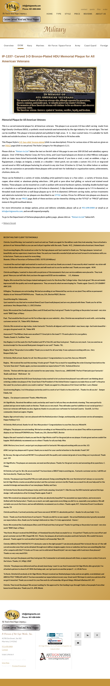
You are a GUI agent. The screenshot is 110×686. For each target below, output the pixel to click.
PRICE (8, 145)
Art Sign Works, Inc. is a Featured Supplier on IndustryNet (55, 645)
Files (99, 9)
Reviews (88, 14)
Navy (29, 45)
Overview (9, 45)
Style (68, 14)
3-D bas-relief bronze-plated (32, 142)
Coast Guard (90, 45)
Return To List (9, 223)
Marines (40, 45)
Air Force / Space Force (59, 45)
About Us (101, 14)
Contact (84, 9)
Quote (92, 9)
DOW (20, 45)
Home (50, 14)
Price (77, 14)
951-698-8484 (7, 646)
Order (105, 9)
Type (58, 14)
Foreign (104, 45)
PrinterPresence (19, 666)
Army (77, 45)
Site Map (5, 663)
